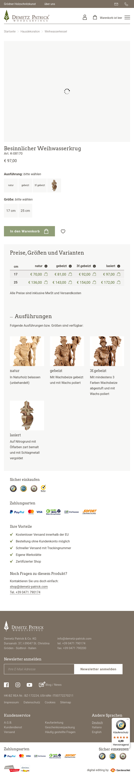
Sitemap (65, 702)
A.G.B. (8, 722)
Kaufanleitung (54, 722)
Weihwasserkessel (56, 31)
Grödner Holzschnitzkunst (20, 4)
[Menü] (127, 720)
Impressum (11, 702)
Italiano (97, 727)
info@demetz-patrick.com (75, 638)
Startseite (10, 31)
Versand (9, 732)
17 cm (10, 211)
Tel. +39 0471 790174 (25, 592)
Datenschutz (32, 702)
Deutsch (97, 722)
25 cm (25, 211)
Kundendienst (13, 727)
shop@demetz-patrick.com (29, 587)
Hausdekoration (30, 31)
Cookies (50, 702)
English (97, 732)
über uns (49, 4)
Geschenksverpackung (60, 727)
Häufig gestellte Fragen (60, 732)
